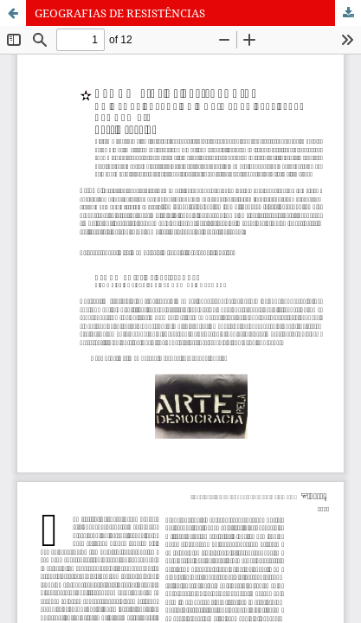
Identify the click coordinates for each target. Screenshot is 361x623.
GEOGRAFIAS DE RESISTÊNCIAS (120, 13)
